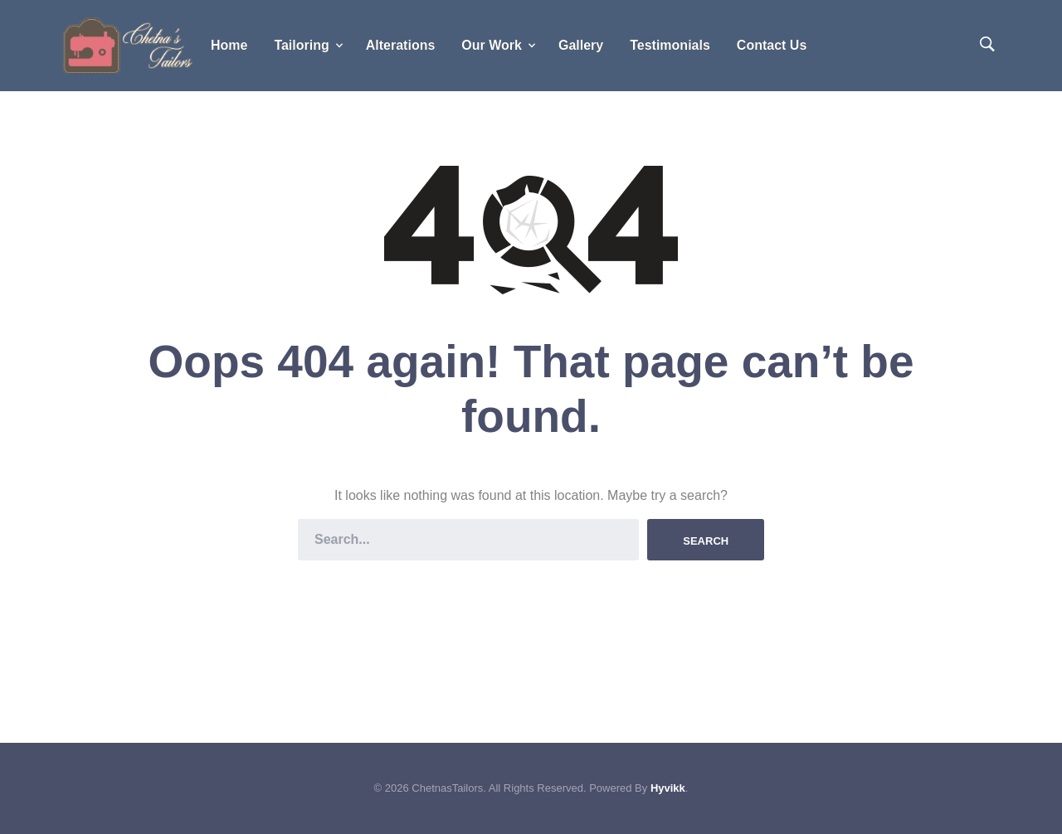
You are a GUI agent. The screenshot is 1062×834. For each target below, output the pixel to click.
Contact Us (771, 45)
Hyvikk (667, 788)
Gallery (580, 45)
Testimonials (670, 45)
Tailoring (301, 45)
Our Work (491, 45)
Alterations (401, 45)
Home (229, 45)
